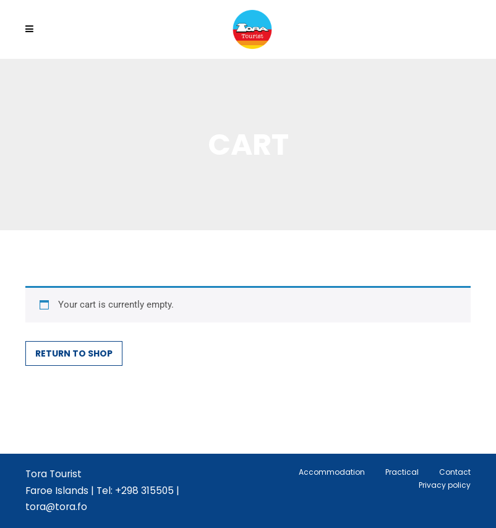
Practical (402, 472)
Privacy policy (445, 485)
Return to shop (74, 353)
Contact (455, 472)
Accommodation (332, 472)
